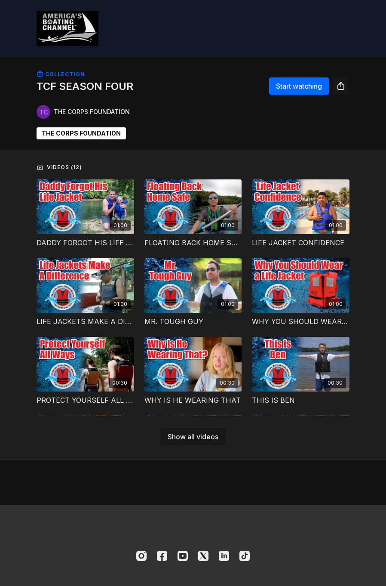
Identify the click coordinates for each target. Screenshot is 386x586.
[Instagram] (141, 556)
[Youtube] (183, 556)
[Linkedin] (224, 556)
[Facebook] (162, 556)
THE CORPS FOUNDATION (81, 133)
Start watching (299, 86)
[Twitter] (203, 556)
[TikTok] (244, 556)
